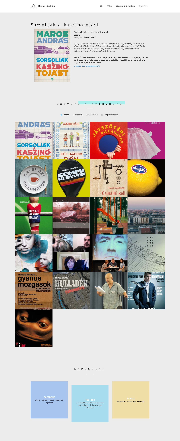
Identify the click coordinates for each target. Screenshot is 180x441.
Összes (64, 115)
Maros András (46, 6)
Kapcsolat (143, 6)
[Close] (148, 35)
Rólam (109, 6)
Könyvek (77, 115)
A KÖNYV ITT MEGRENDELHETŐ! (87, 66)
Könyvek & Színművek (125, 6)
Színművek (92, 115)
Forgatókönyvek (109, 115)
